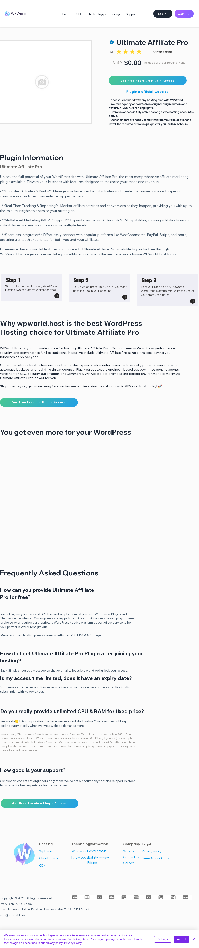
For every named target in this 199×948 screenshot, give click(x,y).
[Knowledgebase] (86, 857)
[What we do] (86, 851)
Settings (163, 939)
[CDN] (53, 865)
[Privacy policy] (156, 851)
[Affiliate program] (101, 857)
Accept (181, 939)
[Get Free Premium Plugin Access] (148, 80)
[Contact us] (137, 857)
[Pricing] (101, 862)
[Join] (184, 14)
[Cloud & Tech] (53, 858)
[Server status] (101, 851)
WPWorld (18, 13)
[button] (162, 14)
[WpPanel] (53, 851)
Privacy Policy (73, 943)
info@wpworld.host (13, 915)
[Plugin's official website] (148, 91)
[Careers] (137, 863)
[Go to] (56, 295)
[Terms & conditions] (156, 858)
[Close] (194, 939)
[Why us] (137, 851)
